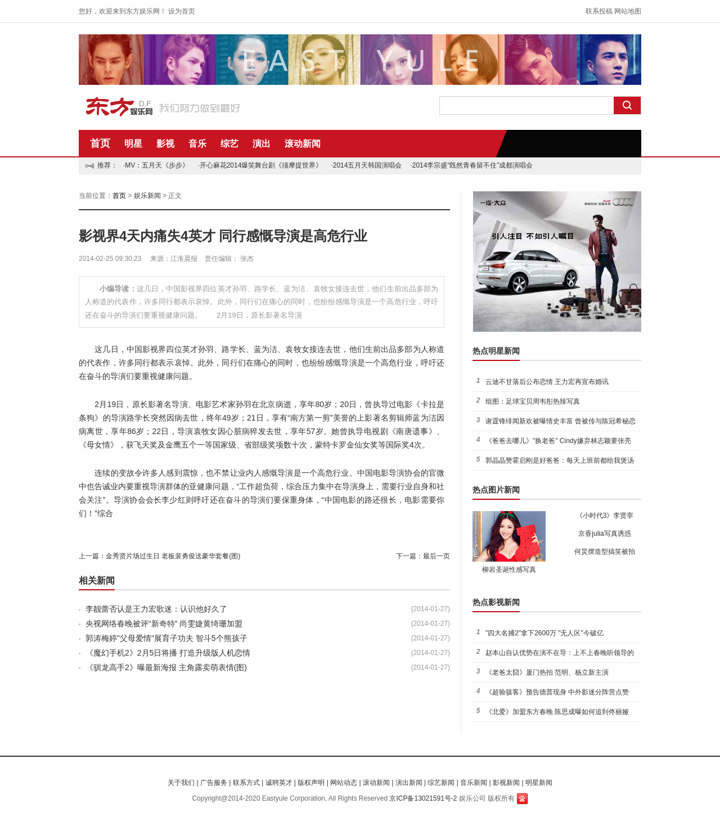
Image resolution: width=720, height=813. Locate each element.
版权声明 (311, 783)
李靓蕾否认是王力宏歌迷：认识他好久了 (156, 608)
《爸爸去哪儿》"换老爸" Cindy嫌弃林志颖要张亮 (558, 441)
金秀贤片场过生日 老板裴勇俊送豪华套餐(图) (173, 556)
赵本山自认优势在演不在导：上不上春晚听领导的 (559, 653)
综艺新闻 (441, 783)
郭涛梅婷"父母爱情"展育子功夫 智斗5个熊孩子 (167, 638)
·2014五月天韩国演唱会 (366, 165)
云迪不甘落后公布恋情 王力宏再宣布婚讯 (547, 382)
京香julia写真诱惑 (604, 534)
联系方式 (246, 783)
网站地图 (627, 11)
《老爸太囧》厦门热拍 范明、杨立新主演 (547, 672)
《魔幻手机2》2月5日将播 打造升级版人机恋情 (168, 652)
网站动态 (343, 783)
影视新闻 (506, 783)
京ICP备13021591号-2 (423, 798)
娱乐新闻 (147, 196)
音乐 (197, 143)
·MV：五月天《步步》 (156, 165)
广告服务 (213, 783)
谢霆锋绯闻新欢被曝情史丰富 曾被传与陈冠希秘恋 (560, 421)
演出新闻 (408, 783)
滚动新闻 (303, 143)
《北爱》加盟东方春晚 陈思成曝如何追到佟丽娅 (557, 712)
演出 (262, 143)
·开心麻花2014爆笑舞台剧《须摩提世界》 (259, 165)
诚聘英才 (279, 783)
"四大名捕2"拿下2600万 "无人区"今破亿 (544, 633)
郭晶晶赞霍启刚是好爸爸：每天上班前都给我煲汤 (559, 460)
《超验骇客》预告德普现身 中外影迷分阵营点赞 (557, 692)
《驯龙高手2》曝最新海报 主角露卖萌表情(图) (166, 667)
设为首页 (181, 11)
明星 (133, 143)
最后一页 (436, 556)
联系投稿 (599, 11)
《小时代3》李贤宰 (605, 516)
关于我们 (181, 783)
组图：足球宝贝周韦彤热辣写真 (532, 401)
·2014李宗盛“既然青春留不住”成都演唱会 (471, 165)
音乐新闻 (473, 783)
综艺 (229, 143)
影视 (165, 143)
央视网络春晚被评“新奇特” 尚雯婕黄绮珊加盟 (164, 623)
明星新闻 (538, 783)
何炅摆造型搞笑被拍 (604, 551)
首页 (100, 143)
